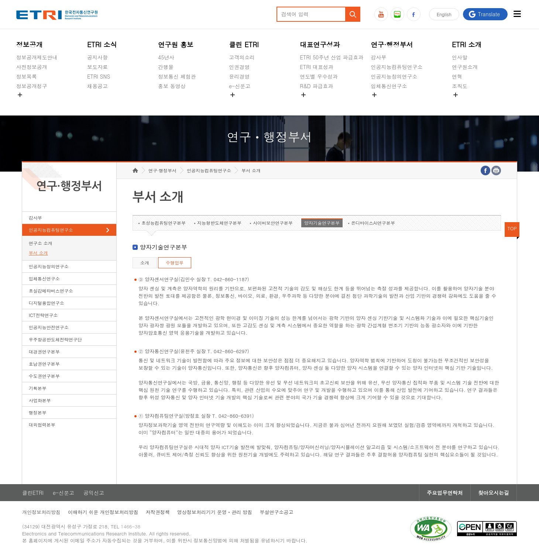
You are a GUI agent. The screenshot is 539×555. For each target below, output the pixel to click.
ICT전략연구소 (43, 315)
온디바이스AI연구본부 (373, 223)
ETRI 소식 (102, 44)
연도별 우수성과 (319, 76)
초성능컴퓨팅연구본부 (163, 223)
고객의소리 (242, 57)
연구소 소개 (40, 243)
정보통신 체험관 (177, 76)
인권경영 (239, 66)
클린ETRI (33, 492)
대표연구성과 (320, 44)
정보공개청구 (31, 86)
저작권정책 (158, 512)
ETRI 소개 (467, 44)
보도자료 (97, 66)
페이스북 (413, 14)
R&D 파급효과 (316, 86)
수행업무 (174, 262)
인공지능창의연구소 (394, 76)
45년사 (166, 57)
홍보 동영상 (172, 86)
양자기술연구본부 (322, 223)
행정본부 (38, 412)
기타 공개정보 (468, 103)
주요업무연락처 (445, 492)
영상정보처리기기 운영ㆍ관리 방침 (215, 512)
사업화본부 (40, 400)
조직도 (459, 86)
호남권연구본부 (44, 364)
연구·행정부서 (392, 44)
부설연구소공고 (276, 512)
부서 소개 (38, 252)
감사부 (378, 57)
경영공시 (26, 103)
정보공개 (29, 44)
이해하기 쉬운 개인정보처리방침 (103, 512)
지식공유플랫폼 (318, 103)
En (444, 14)
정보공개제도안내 (37, 57)
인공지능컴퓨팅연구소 (396, 66)
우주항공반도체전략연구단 (55, 339)
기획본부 (38, 388)
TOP (512, 228)
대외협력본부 (42, 424)
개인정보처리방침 (41, 512)
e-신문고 (239, 86)
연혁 (457, 76)
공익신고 (239, 103)
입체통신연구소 (389, 86)
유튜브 (381, 14)
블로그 (397, 14)
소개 (144, 262)
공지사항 (97, 57)
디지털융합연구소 (46, 303)
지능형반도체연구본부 (219, 223)
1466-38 (130, 526)
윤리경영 (239, 76)
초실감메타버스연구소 (396, 103)
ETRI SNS (98, 76)
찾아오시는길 (493, 492)
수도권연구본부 (44, 376)
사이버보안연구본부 (273, 223)
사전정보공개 (31, 66)
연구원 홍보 (175, 44)
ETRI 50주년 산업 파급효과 (331, 57)
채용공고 (97, 86)
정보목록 (26, 76)
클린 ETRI (244, 44)
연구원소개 (465, 66)
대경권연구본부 (44, 351)
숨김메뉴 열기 (20, 95)
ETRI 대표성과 (316, 66)
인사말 (459, 57)
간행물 (166, 66)
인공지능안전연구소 (49, 327)
